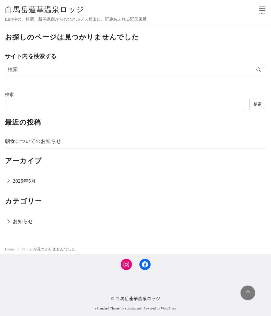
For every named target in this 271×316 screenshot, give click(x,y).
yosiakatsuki (134, 308)
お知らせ (23, 221)
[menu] (262, 10)
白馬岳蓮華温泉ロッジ (44, 10)
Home (10, 249)
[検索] (135, 69)
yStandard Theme (107, 308)
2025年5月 (24, 181)
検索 (9, 94)
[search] (258, 69)
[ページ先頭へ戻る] (248, 293)
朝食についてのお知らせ (33, 141)
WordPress (168, 308)
